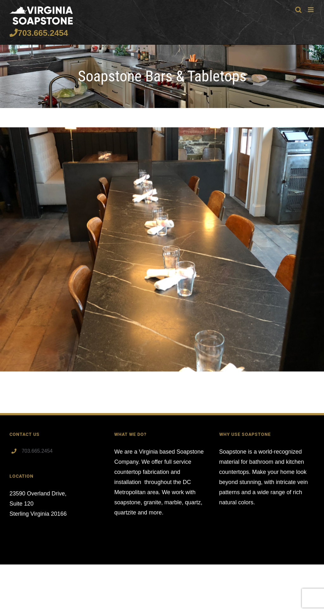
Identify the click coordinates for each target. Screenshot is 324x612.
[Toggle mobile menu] (311, 9)
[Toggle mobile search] (298, 9)
